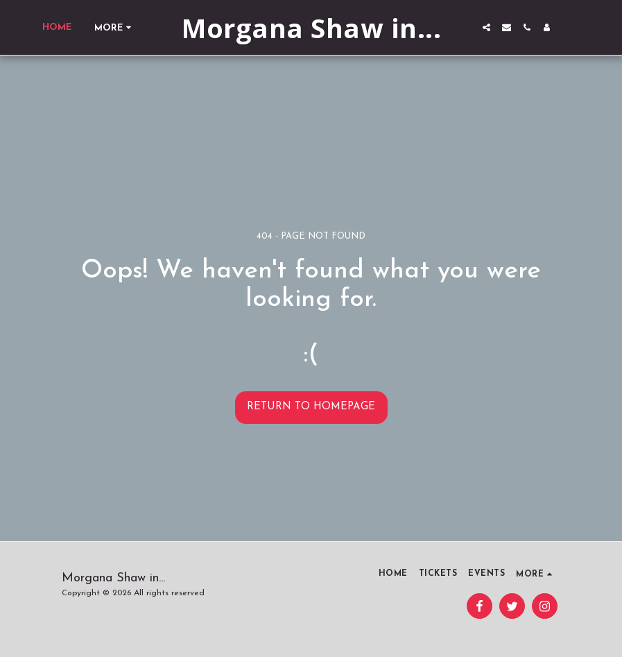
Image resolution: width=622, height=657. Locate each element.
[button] (486, 27)
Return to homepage (311, 407)
